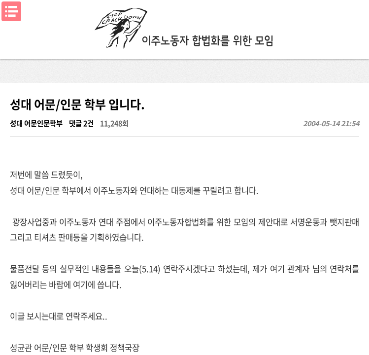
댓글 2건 (81, 123)
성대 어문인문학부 (36, 123)
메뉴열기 (11, 11)
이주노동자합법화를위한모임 (185, 27)
